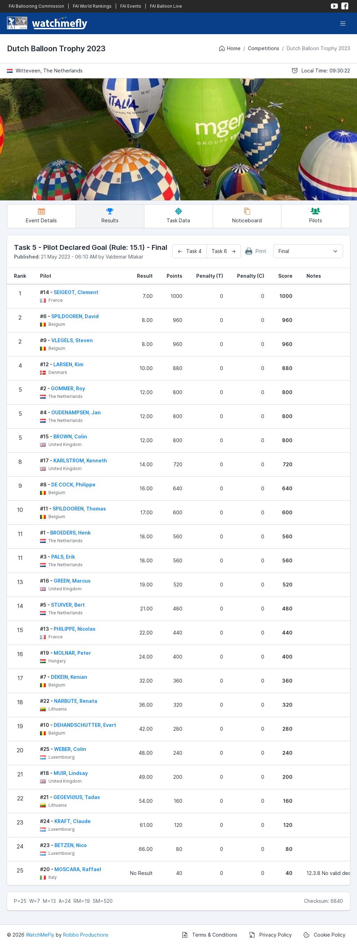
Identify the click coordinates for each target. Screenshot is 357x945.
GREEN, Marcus (72, 581)
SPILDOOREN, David (75, 316)
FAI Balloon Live (166, 6)
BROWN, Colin (70, 436)
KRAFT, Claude (72, 821)
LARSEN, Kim (68, 364)
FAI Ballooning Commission (36, 6)
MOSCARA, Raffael (77, 869)
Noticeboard (247, 215)
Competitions (263, 48)
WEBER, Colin (70, 749)
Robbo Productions (85, 935)
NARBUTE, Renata (75, 701)
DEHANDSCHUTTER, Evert (85, 725)
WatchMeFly (40, 935)
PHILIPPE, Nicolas (75, 629)
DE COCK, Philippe (73, 484)
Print (255, 251)
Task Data (178, 215)
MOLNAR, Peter (72, 653)
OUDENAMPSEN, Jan (76, 412)
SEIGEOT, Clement (76, 292)
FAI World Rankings (92, 6)
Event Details (41, 215)
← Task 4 (189, 251)
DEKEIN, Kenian (69, 677)
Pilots (315, 215)
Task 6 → (224, 251)
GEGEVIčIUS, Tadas (76, 797)
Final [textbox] (284, 251)
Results (110, 215)
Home (229, 48)
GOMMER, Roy (68, 388)
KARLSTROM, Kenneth (80, 460)
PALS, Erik (63, 557)
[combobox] (308, 251)
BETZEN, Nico (70, 845)
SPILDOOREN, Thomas (79, 509)
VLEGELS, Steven (72, 340)
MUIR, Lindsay (71, 773)
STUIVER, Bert (68, 605)
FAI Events (130, 6)
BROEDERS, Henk (70, 533)
